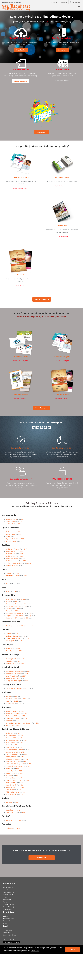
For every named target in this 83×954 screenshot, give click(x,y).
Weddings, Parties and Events (16, 626)
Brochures (62, 225)
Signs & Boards (11, 785)
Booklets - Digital (12, 558)
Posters (20, 275)
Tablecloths (10, 790)
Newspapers (10, 641)
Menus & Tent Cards (13, 678)
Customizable (62, 394)
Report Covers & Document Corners (18, 723)
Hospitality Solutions (13, 673)
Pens (7, 583)
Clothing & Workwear (13, 688)
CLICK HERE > (42, 132)
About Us (6, 923)
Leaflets (8, 633)
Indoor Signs (10, 771)
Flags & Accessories (13, 761)
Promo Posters (11, 783)
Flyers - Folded (11, 539)
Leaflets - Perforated (13, 638)
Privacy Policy (7, 930)
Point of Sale (10, 778)
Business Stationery (13, 713)
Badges (8, 601)
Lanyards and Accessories (15, 615)
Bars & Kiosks (10, 742)
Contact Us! (41, 857)
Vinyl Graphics (11, 794)
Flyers (8, 536)
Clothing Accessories (13, 606)
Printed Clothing (8, 907)
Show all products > (41, 299)
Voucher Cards (11, 663)
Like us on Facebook (10, 940)
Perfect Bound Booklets (14, 563)
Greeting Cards (11, 659)
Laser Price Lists (12, 676)
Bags (7, 591)
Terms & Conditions (9, 935)
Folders (8, 573)
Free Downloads (8, 892)
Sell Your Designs (8, 918)
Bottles (8, 696)
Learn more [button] (35, 951)
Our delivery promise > (62, 448)
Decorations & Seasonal (14, 671)
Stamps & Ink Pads (12, 725)
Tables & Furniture (12, 792)
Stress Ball (10, 820)
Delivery (5, 916)
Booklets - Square (12, 561)
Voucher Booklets (12, 565)
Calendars (9, 810)
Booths (8, 745)
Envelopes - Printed (13, 718)
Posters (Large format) (14, 780)
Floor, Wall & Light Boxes (14, 766)
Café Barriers (10, 747)
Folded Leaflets (21, 394)
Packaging (9, 828)
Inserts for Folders (12, 576)
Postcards (9, 648)
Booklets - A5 (10, 554)
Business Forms (11, 711)
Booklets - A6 (10, 556)
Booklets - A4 (10, 551)
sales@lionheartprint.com (11, 2)
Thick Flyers (10, 651)
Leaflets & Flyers (21, 177)
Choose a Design (8, 904)
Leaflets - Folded (12, 636)
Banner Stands (11, 735)
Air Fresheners (11, 599)
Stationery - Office (12, 618)
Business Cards (62, 177)
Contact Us (6, 921)
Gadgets (8, 608)
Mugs (7, 701)
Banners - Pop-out (12, 740)
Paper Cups (10, 703)
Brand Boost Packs (12, 604)
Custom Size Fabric (13, 754)
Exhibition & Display (13, 759)
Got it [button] (73, 949)
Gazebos (9, 768)
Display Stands (11, 757)
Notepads (9, 720)
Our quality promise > (21, 448)
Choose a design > (20, 81)
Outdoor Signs (11, 773)
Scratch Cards (11, 541)
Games (8, 611)
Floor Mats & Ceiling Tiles (15, 764)
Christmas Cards (12, 812)
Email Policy (7, 932)
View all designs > (41, 408)
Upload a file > (21, 50)
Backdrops (9, 733)
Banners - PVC (11, 738)
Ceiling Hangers (11, 752)
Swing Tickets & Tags (13, 680)
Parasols (9, 775)
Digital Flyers (10, 534)
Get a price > (62, 50)
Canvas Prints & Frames (14, 749)
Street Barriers (11, 787)
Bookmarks (10, 532)
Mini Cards (9, 524)
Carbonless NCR (11, 716)
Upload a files (7, 909)
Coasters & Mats (11, 699)
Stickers (9, 802)
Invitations (9, 661)
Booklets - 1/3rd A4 (12, 549)
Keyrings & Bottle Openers (15, 613)
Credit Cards (10, 521)
